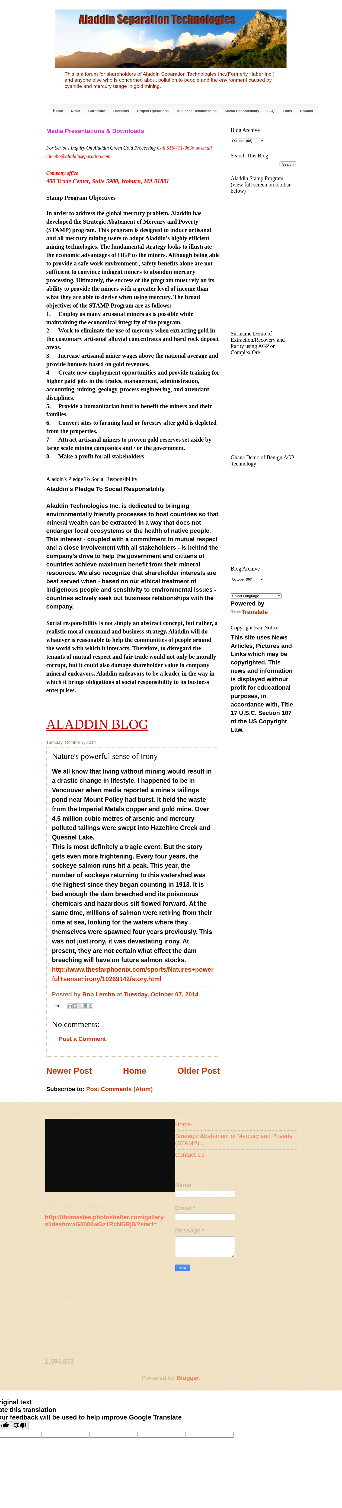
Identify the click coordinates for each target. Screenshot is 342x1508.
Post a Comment (82, 1038)
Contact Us (190, 1154)
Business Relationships (197, 111)
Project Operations (153, 111)
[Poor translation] (19, 1425)
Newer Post (69, 1071)
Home (58, 111)
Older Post (198, 1071)
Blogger (188, 1377)
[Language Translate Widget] (256, 595)
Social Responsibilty (242, 111)
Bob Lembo (99, 994)
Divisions (121, 111)
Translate (249, 612)
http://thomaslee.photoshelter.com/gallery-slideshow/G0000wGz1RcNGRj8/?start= (105, 1221)
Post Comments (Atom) (119, 1089)
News (75, 111)
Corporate (96, 111)
